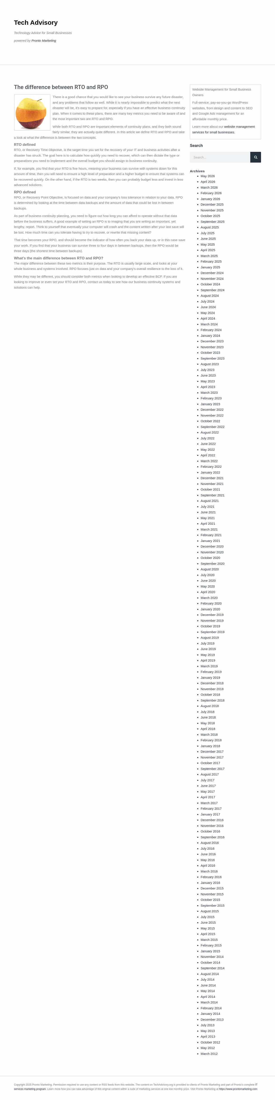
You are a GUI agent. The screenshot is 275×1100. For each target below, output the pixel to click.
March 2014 (209, 1002)
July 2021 (207, 506)
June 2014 (208, 985)
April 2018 (208, 729)
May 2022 (208, 449)
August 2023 (210, 364)
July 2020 (207, 575)
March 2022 (209, 461)
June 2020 (208, 580)
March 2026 (209, 187)
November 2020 (212, 552)
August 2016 (210, 843)
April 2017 (208, 797)
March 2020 (209, 598)
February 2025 (211, 261)
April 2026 (208, 181)
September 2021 (213, 495)
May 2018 (208, 723)
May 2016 (208, 860)
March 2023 (209, 392)
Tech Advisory (36, 22)
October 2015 (210, 900)
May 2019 (208, 655)
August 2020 (210, 569)
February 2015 (211, 945)
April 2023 (208, 387)
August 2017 (210, 774)
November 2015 (212, 894)
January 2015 (210, 951)
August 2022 (210, 432)
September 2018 (213, 700)
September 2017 (213, 769)
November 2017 (212, 757)
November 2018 (212, 689)
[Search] (255, 157)
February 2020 (211, 603)
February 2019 (211, 672)
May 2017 (208, 791)
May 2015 (208, 928)
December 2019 (212, 615)
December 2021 (212, 478)
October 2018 (210, 694)
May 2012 (208, 1048)
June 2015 (208, 922)
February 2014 (211, 1008)
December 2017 (212, 751)
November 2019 (212, 620)
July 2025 (207, 233)
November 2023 (212, 347)
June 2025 (208, 238)
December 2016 (212, 820)
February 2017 (211, 808)
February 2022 (211, 466)
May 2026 (208, 176)
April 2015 (208, 934)
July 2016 (207, 848)
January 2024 (210, 335)
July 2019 (207, 643)
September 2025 (213, 221)
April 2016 (208, 865)
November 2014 (212, 956)
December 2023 (212, 341)
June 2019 (208, 649)
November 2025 (212, 210)
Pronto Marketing (44, 40)
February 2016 (211, 877)
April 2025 (208, 250)
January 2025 (210, 267)
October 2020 (210, 558)
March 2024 (209, 324)
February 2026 (211, 193)
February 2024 (211, 330)
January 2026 (210, 199)
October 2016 (210, 831)
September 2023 (213, 358)
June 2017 (208, 786)
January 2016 (210, 883)
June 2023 (208, 375)
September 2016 (213, 837)
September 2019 (213, 632)
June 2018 (208, 717)
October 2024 (210, 284)
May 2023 (208, 381)
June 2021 (208, 512)
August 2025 (210, 227)
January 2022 (210, 472)
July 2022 (207, 438)
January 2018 (210, 746)
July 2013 (207, 1025)
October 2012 (210, 1042)
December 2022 (212, 409)
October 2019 (210, 626)
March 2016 (209, 871)
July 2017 (207, 780)
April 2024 (208, 318)
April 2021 (208, 523)
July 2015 (207, 917)
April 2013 (208, 1036)
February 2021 (211, 535)
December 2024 (212, 273)
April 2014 (208, 996)
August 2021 (210, 501)
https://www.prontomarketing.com (238, 1089)
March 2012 (209, 1053)
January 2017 (210, 814)
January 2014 (210, 1013)
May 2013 (208, 1031)
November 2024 (212, 278)
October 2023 (210, 352)
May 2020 (208, 586)
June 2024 (208, 307)
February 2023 (211, 398)
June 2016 (208, 854)
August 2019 (210, 637)
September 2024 (213, 290)
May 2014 (208, 991)
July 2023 (207, 370)
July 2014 (207, 979)
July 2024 (207, 301)
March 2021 (209, 529)
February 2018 (211, 740)
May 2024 (208, 313)
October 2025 (210, 216)
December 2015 (212, 888)
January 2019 (210, 677)
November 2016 (212, 826)
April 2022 (208, 455)
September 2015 (213, 905)
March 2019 (209, 666)
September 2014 (213, 968)
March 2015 (209, 940)
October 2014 (210, 962)
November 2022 (212, 415)
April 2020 (208, 592)
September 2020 (213, 563)
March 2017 (209, 803)
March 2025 (209, 256)
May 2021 (208, 518)
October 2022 (210, 421)
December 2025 (212, 204)
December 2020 (212, 546)
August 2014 (210, 974)
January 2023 (210, 404)
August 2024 (210, 295)
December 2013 (212, 1019)
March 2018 (209, 734)
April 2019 (208, 660)
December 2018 (212, 683)
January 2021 (210, 541)
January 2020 (210, 609)
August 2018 (210, 706)
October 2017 (210, 763)
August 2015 (210, 911)
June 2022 (208, 444)
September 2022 (213, 427)
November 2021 (212, 484)
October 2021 (210, 489)
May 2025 (208, 244)
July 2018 (207, 712)
